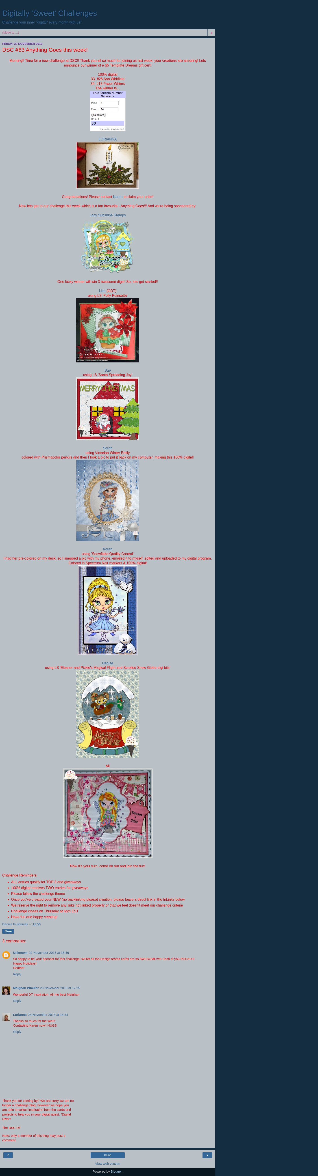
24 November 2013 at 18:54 (48, 1015)
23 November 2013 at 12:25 (60, 988)
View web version (107, 1163)
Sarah (107, 448)
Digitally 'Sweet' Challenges (49, 13)
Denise (107, 663)
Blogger (116, 1171)
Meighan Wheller (26, 988)
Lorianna (20, 1015)
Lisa (102, 291)
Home (107, 1155)
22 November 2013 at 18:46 (49, 952)
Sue (108, 370)
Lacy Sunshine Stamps (107, 215)
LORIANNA (108, 139)
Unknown (20, 952)
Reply (17, 974)
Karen (117, 197)
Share (8, 931)
